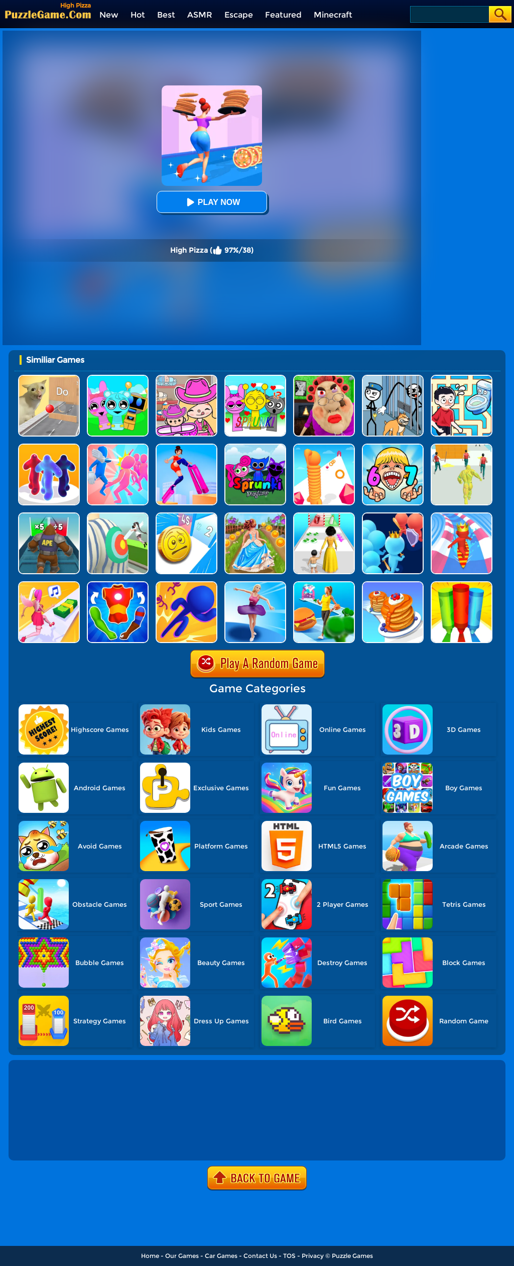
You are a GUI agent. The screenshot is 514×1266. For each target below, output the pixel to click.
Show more (44, 1141)
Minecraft (333, 15)
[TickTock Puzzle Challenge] (49, 378)
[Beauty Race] (255, 585)
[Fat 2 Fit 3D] (324, 585)
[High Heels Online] (186, 447)
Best (166, 15)
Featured (283, 15)
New (108, 15)
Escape (238, 15)
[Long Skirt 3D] (255, 516)
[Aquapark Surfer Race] (461, 516)
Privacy (313, 1255)
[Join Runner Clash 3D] (393, 516)
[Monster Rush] (49, 516)
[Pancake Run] (393, 585)
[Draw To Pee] (461, 378)
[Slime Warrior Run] (461, 447)
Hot (138, 15)
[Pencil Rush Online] (461, 585)
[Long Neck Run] (324, 447)
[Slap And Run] (118, 447)
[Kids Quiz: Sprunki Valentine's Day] (255, 378)
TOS (289, 1255)
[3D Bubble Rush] (186, 585)
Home (150, 1255)
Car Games (221, 1255)
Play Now (212, 202)
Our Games (182, 1255)
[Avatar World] (186, 378)
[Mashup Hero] (118, 585)
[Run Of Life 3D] (324, 516)
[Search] (449, 14)
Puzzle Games (352, 1255)
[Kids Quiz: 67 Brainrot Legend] (393, 447)
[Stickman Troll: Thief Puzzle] (393, 378)
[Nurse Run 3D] (118, 516)
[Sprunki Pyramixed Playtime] (255, 447)
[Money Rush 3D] (49, 585)
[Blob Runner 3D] (49, 447)
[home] (48, 14)
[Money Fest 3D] (186, 516)
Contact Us (260, 1255)
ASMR (199, 15)
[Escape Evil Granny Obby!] (324, 378)
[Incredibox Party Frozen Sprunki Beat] (118, 378)
